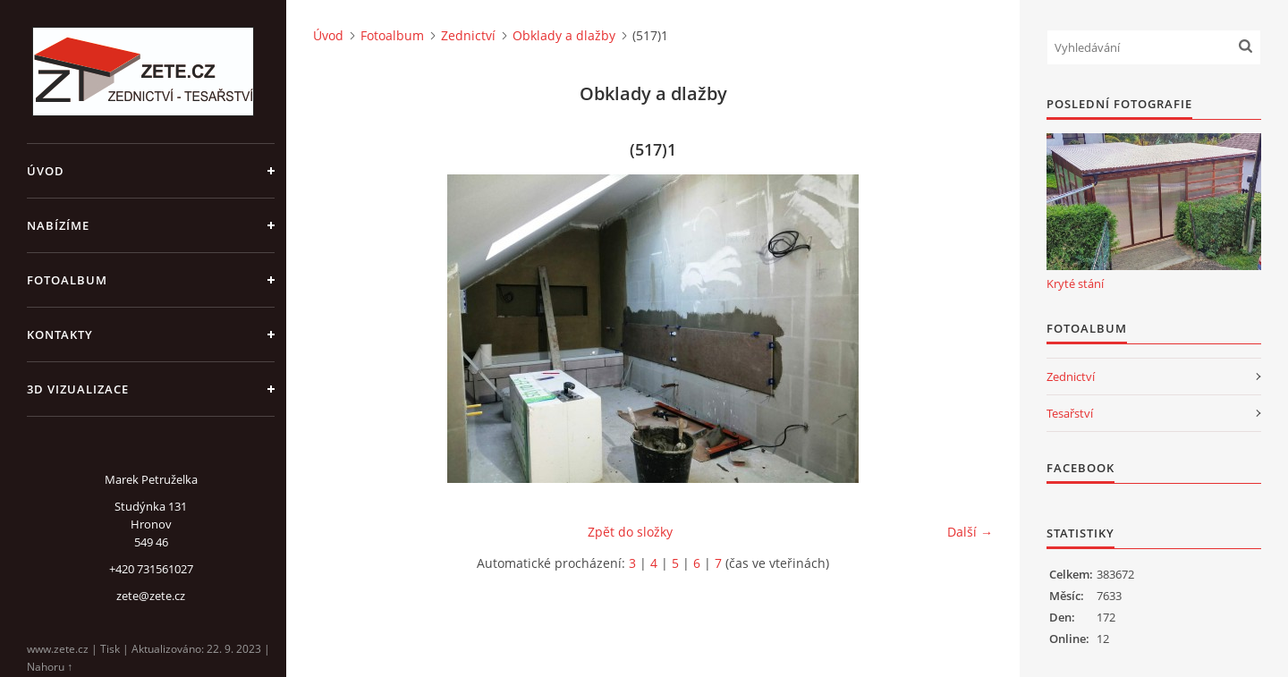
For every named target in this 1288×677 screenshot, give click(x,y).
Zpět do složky (630, 531)
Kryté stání (1075, 283)
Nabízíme (58, 225)
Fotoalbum (67, 280)
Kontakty (60, 334)
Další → (970, 531)
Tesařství (1069, 413)
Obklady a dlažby (564, 35)
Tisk (110, 648)
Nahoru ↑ (49, 666)
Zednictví (468, 35)
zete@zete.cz (150, 596)
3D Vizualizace (78, 389)
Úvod (45, 171)
